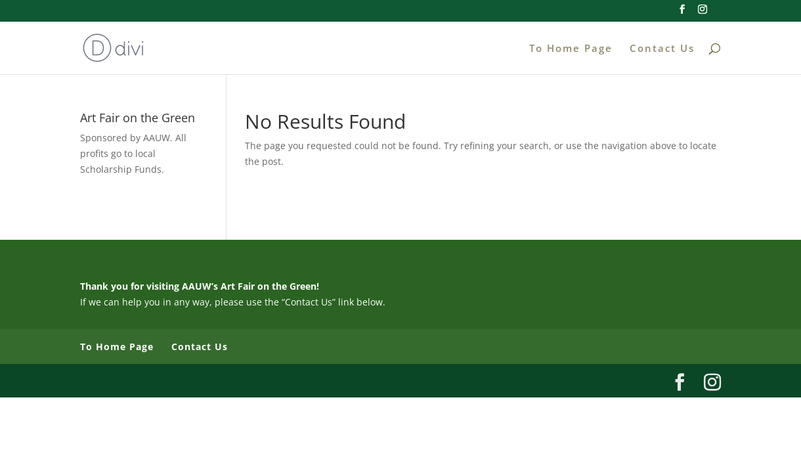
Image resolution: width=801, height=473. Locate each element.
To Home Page (571, 49)
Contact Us (662, 49)
